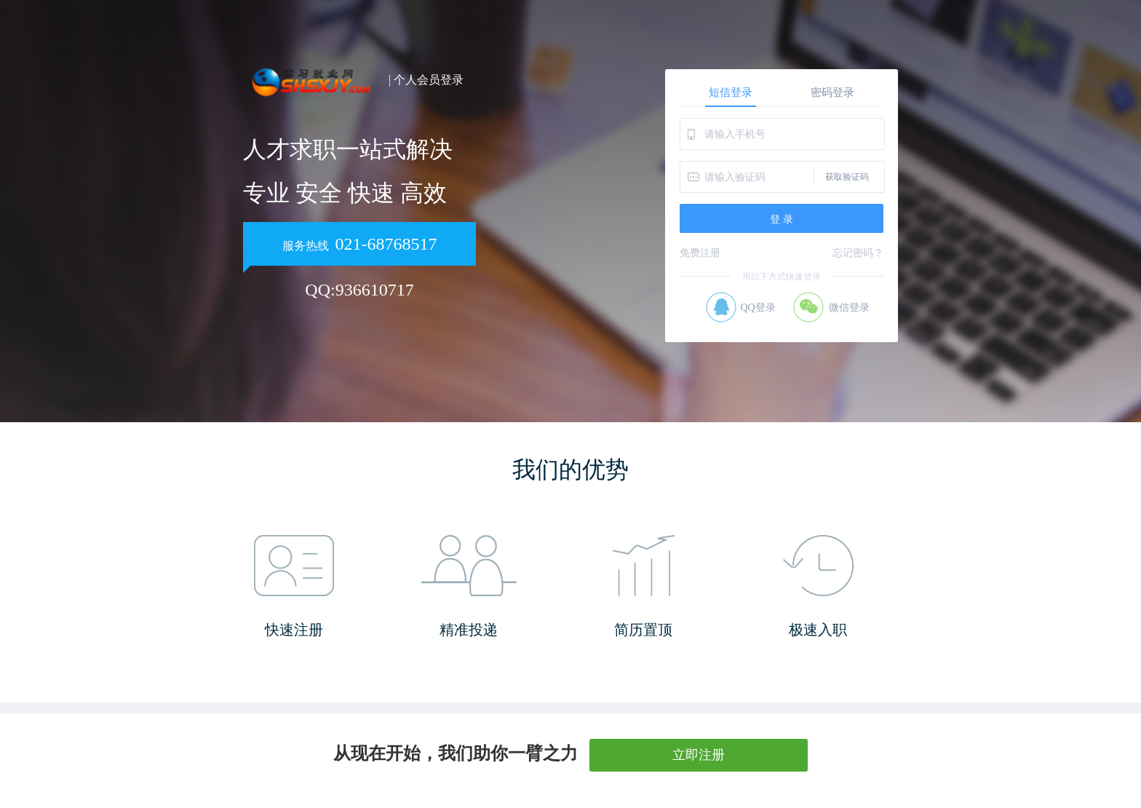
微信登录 (849, 307)
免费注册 (700, 252)
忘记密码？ (857, 252)
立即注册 (698, 755)
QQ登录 (757, 307)
